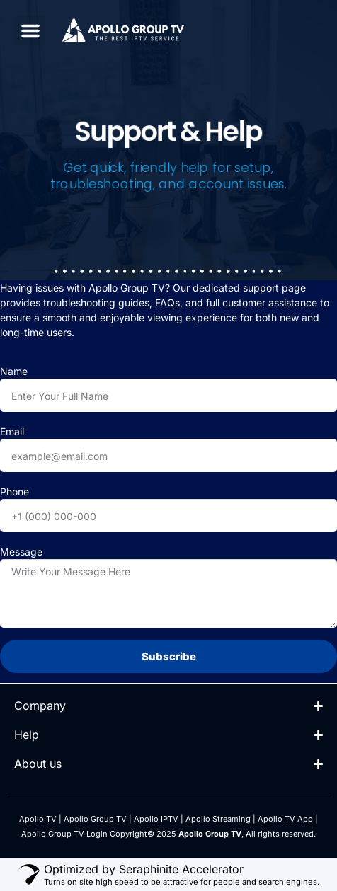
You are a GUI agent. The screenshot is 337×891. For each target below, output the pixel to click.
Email (12, 431)
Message (21, 552)
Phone (14, 491)
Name (14, 371)
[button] (30, 30)
